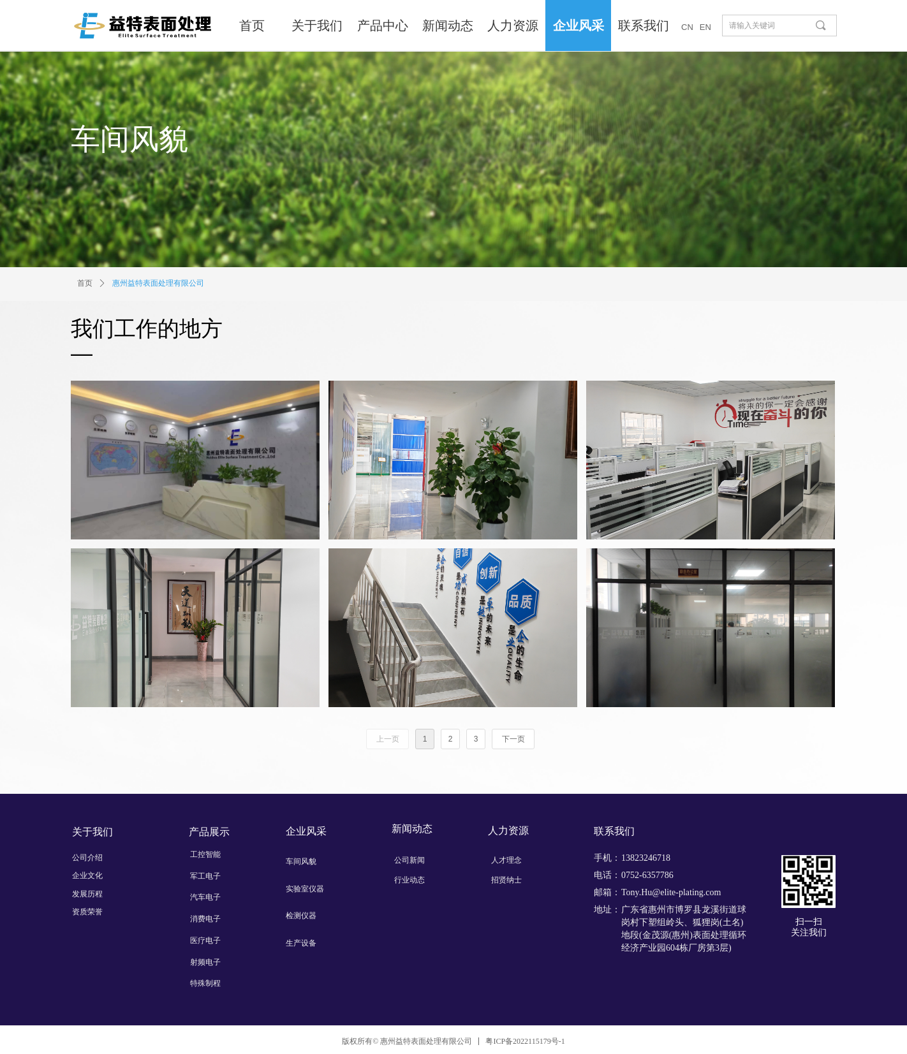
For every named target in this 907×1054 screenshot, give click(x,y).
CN (687, 27)
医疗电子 (205, 940)
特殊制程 (205, 983)
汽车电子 (205, 897)
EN (705, 27)
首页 (84, 283)
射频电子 (205, 962)
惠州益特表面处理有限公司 (158, 283)
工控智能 (205, 854)
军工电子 (205, 876)
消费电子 (205, 918)
